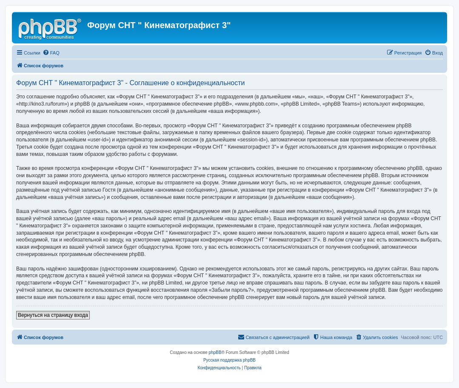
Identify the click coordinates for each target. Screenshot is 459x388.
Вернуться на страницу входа (53, 315)
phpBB (215, 352)
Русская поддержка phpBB (229, 360)
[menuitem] (51, 53)
